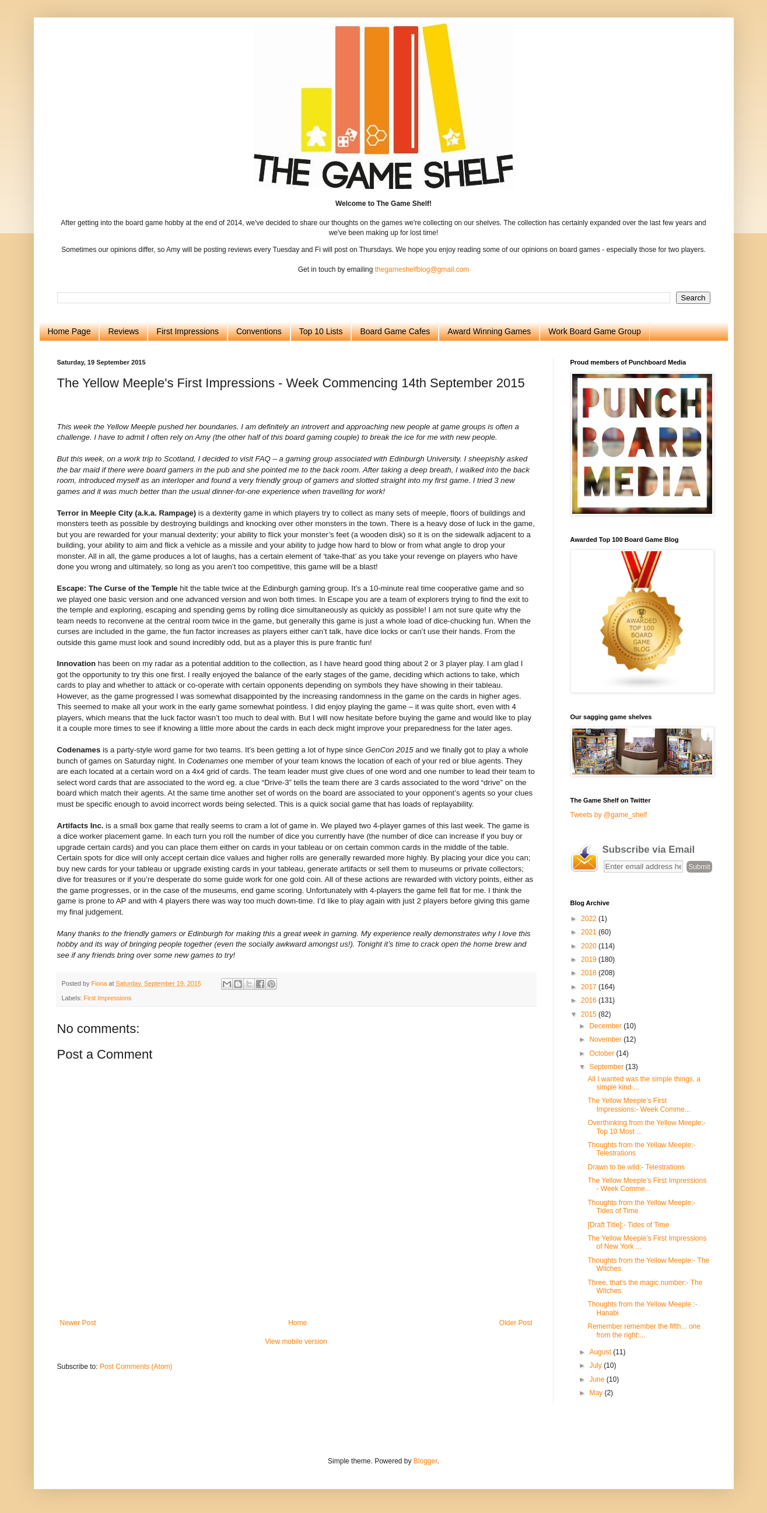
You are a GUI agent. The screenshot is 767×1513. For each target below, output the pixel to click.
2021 (589, 932)
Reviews (123, 331)
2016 (589, 1000)
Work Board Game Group (594, 331)
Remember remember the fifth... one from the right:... (643, 1330)
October (602, 1053)
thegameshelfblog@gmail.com (422, 269)
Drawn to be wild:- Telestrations (636, 1167)
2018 (589, 973)
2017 (589, 987)
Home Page (69, 331)
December (606, 1026)
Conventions (259, 331)
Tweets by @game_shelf (608, 815)
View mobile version (296, 1341)
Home (297, 1323)
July (596, 1365)
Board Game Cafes (395, 331)
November (606, 1039)
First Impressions (187, 331)
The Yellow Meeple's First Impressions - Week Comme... (646, 1184)
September (607, 1067)
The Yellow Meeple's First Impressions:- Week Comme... (638, 1105)
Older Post (516, 1323)
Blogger (425, 1461)
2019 (589, 959)
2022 (589, 919)
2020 (589, 946)
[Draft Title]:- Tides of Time (628, 1225)
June (597, 1379)
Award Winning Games (489, 331)
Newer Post (78, 1323)
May (596, 1393)
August (601, 1352)
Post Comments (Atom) (136, 1367)
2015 (589, 1014)
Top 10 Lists (321, 331)
